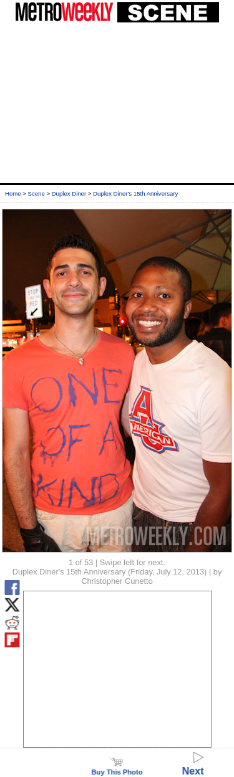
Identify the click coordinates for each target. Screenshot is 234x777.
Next (193, 765)
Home (13, 193)
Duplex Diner (69, 193)
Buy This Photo (116, 768)
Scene (36, 193)
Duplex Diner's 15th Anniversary (135, 193)
